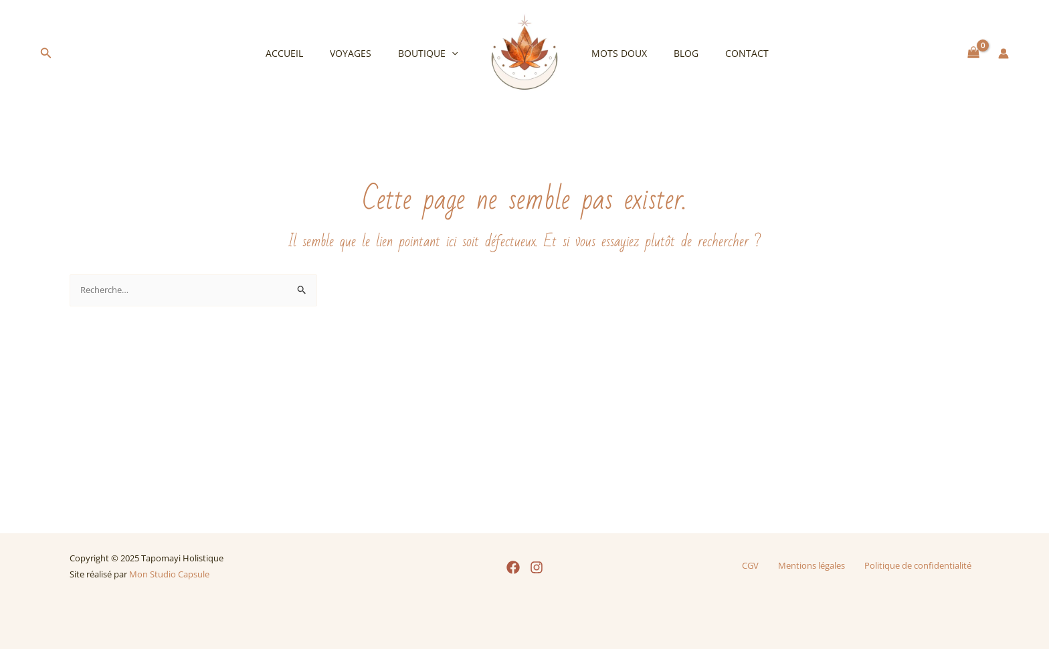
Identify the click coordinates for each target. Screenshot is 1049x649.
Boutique (432, 53)
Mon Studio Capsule (169, 574)
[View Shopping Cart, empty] (974, 53)
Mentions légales (811, 565)
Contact (727, 53)
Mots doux (615, 53)
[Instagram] (536, 567)
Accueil (304, 53)
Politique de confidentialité (919, 565)
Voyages (362, 53)
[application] (456, 53)
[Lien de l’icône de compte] (1003, 53)
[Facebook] (513, 567)
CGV (755, 565)
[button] (46, 53)
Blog (674, 53)
